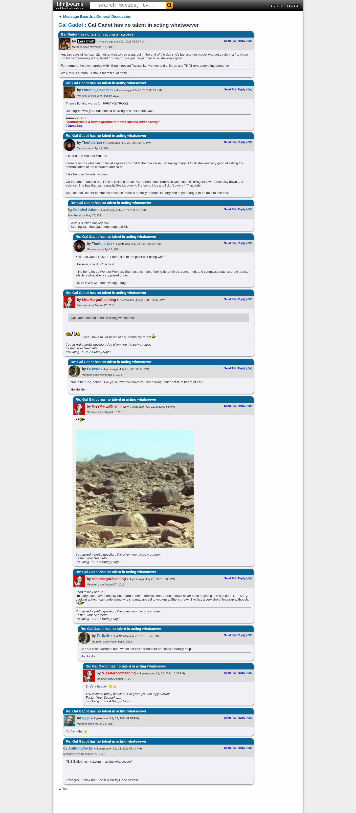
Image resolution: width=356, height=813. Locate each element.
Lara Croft (86, 41)
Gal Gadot (70, 25)
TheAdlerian (92, 143)
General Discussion (114, 16)
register (293, 5)
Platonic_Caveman (97, 90)
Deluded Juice (85, 210)
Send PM (230, 40)
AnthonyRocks (80, 748)
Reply (241, 40)
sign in (276, 5)
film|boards (70, 5)
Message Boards (78, 16)
